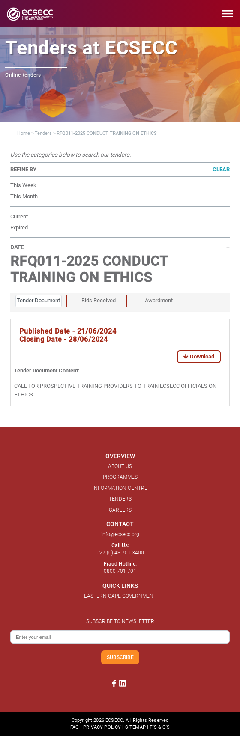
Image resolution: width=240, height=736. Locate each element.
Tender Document (38, 300)
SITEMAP (135, 727)
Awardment (159, 300)
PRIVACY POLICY (102, 727)
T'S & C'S (159, 727)
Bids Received (98, 300)
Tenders (43, 133)
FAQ (74, 727)
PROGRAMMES (120, 477)
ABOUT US (120, 466)
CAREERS (120, 510)
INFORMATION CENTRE (120, 488)
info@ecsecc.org (120, 534)
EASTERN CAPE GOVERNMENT (120, 596)
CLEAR (221, 169)
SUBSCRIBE (120, 657)
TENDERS (120, 499)
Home (23, 133)
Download (198, 356)
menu (227, 14)
